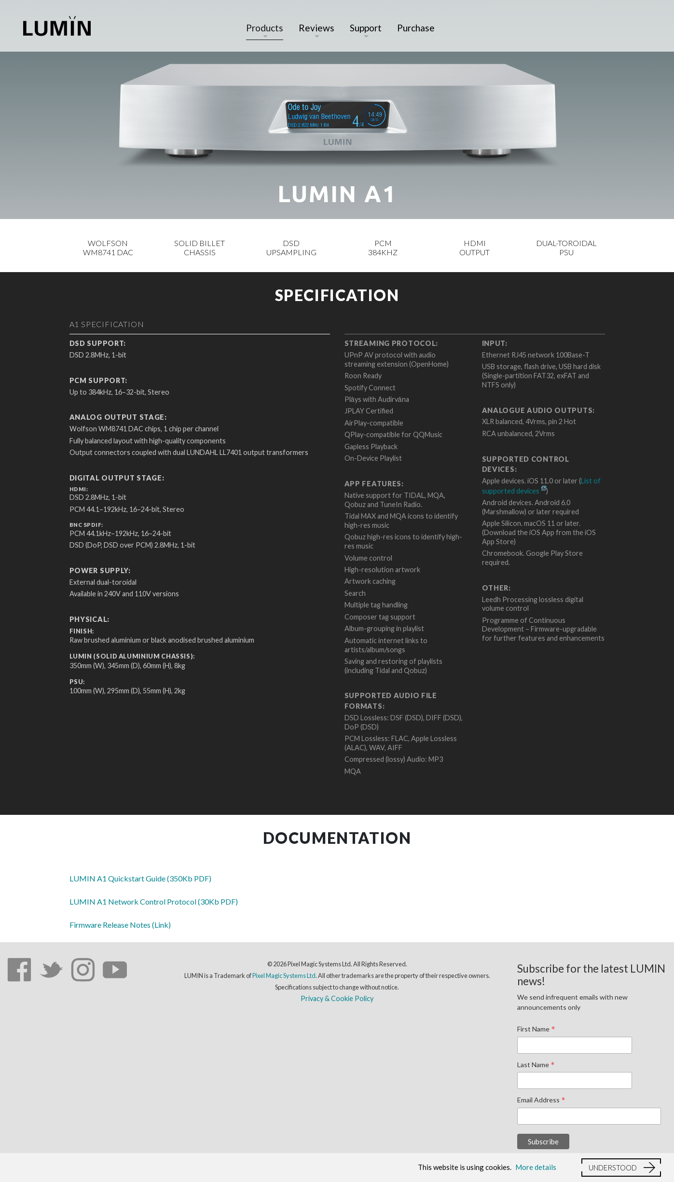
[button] (621, 1167)
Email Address (541, 1100)
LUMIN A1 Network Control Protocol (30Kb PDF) (153, 901)
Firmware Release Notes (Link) (120, 924)
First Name (536, 1029)
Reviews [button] (316, 27)
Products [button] (264, 27)
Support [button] (366, 27)
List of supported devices (541, 486)
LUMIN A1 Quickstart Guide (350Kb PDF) (140, 878)
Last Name (536, 1065)
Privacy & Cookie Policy (337, 998)
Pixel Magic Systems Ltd (284, 975)
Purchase (416, 27)
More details (535, 1167)
